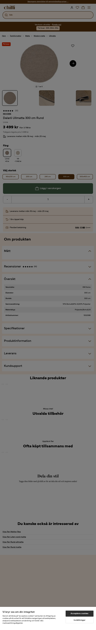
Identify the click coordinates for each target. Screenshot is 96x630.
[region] (48, 618)
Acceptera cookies (79, 613)
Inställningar (79, 620)
